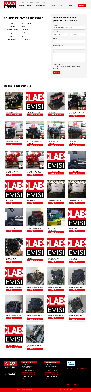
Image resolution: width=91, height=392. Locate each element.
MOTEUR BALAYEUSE (74, 171)
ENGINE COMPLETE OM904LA (76, 287)
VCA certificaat (81, 368)
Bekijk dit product (14, 114)
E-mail (55, 38)
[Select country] (54, 47)
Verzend (56, 72)
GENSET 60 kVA (73, 229)
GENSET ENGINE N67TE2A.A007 (73, 259)
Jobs (43, 2)
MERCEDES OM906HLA (54, 171)
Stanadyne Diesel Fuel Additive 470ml (54, 229)
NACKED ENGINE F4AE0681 (34, 229)
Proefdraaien (40, 6)
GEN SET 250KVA (31, 200)
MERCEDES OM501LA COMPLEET (53, 142)
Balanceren (51, 6)
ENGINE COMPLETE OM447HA (35, 287)
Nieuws (37, 2)
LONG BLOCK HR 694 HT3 (54, 112)
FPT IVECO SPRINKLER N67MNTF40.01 (12, 172)
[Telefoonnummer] (69, 47)
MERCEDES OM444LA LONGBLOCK (74, 142)
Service (21, 6)
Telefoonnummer (59, 45)
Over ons (21, 2)
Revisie (30, 5)
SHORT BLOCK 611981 (12, 345)
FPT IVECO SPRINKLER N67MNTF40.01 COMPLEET (34, 172)
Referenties (30, 2)
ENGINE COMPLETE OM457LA (14, 315)
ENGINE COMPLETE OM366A (55, 315)
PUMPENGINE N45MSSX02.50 (14, 287)
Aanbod (70, 5)
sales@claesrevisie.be (28, 372)
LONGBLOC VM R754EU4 (54, 200)
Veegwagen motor (11, 229)
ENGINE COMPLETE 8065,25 (34, 112)
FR (84, 2)
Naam (55, 32)
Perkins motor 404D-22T (12, 112)
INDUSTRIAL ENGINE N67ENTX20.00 (53, 259)
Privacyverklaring (58, 64)
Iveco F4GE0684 (10, 200)
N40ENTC (29, 258)
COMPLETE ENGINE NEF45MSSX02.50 (11, 259)
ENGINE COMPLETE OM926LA (55, 287)
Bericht (55, 52)
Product (55, 25)
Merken (61, 5)
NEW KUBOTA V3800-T (12, 142)
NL (79, 2)
